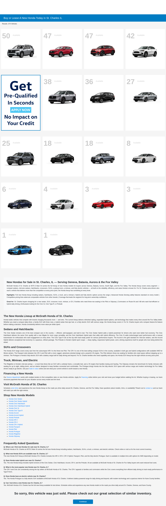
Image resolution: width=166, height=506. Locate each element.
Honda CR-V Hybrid (16, 425)
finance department (13, 377)
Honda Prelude (14, 418)
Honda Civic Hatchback (17, 404)
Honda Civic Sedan (15, 399)
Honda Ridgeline (14, 434)
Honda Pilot (13, 429)
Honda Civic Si (14, 408)
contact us (149, 388)
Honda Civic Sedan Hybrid (18, 401)
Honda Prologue (14, 431)
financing (84, 377)
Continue (83, 502)
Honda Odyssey (14, 436)
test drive (15, 388)
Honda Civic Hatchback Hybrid (19, 406)
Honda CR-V (13, 422)
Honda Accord (14, 413)
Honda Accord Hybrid (16, 415)
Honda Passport (14, 427)
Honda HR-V (13, 420)
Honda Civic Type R (16, 411)
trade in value (34, 369)
